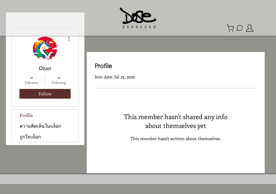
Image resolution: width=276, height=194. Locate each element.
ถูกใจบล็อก (30, 137)
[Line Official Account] (239, 28)
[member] (249, 28)
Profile (26, 115)
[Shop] (230, 28)
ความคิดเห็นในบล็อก (40, 126)
